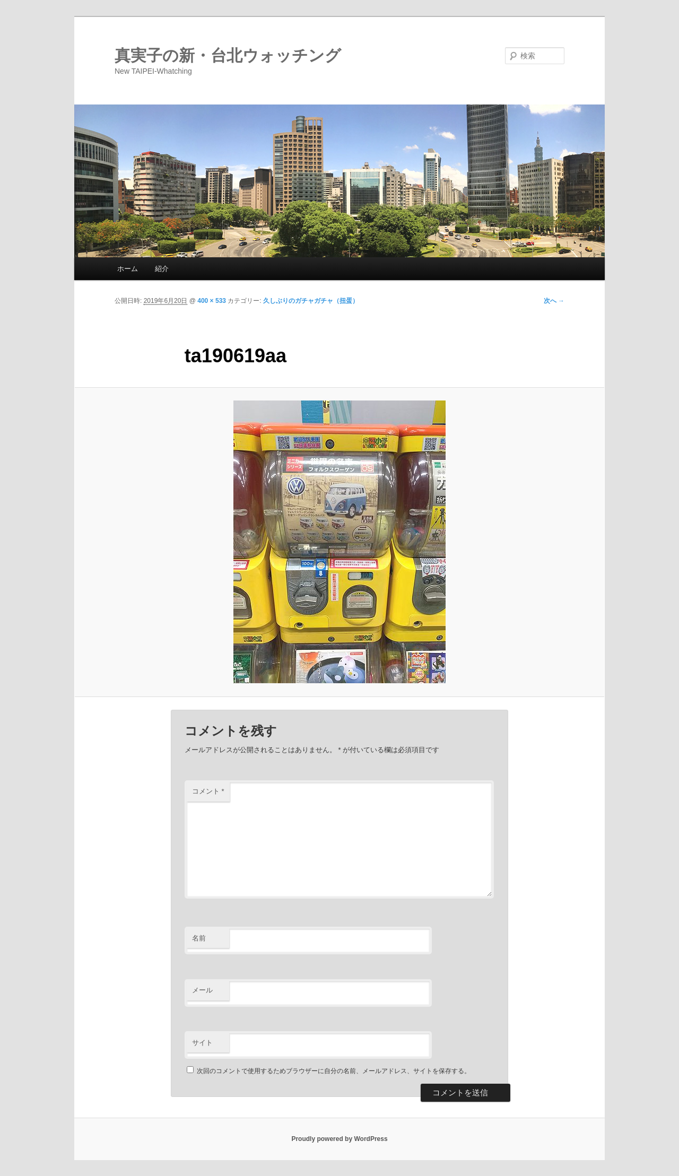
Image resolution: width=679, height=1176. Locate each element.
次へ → (554, 300)
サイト (202, 1043)
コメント (208, 791)
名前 (199, 938)
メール (202, 990)
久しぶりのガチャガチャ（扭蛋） (311, 300)
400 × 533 (211, 300)
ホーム (127, 269)
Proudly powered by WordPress (339, 1139)
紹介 (162, 269)
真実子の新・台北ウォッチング (228, 55)
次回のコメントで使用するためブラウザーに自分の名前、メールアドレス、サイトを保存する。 (334, 1071)
